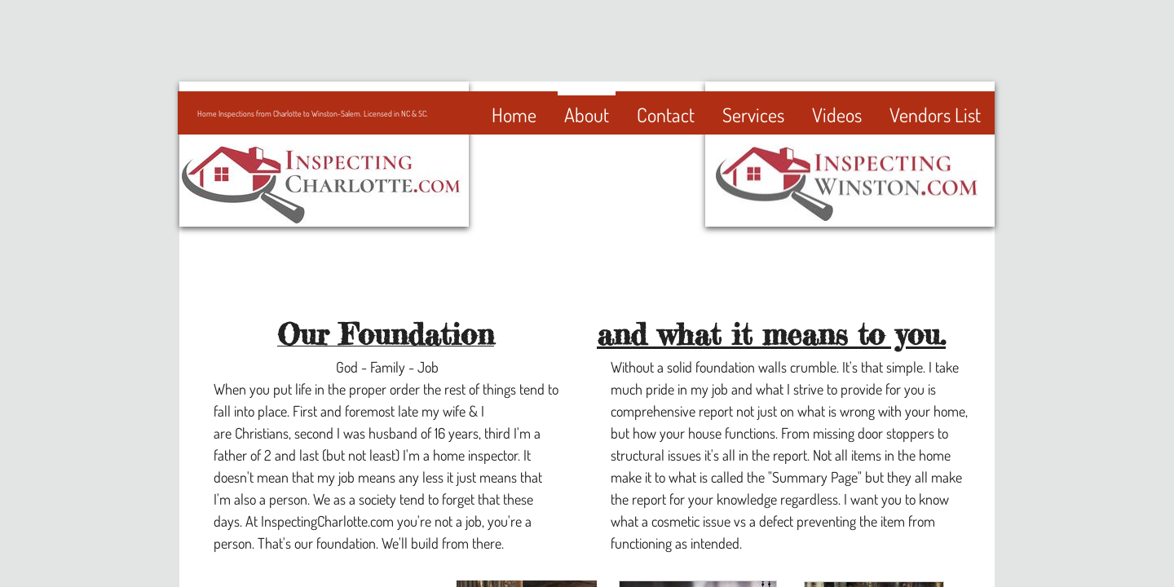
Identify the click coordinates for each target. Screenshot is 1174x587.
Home (514, 114)
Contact (666, 114)
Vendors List (935, 114)
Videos (837, 114)
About (586, 114)
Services (753, 114)
